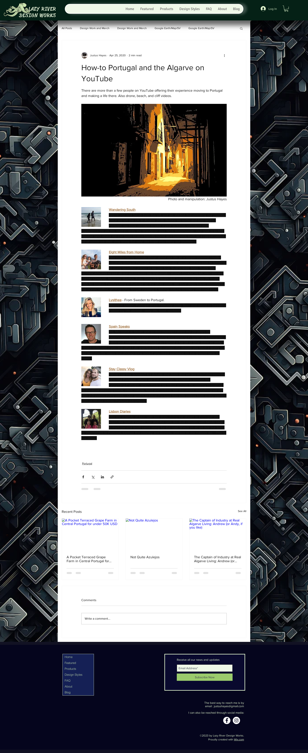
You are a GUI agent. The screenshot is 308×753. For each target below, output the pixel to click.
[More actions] (224, 55)
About (68, 686)
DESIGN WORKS (37, 15)
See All (242, 511)
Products (70, 669)
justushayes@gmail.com (229, 706)
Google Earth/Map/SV (168, 28)
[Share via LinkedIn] (102, 477)
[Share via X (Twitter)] (93, 477)
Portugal (87, 463)
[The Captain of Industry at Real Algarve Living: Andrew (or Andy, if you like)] (217, 534)
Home (68, 657)
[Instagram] (236, 720)
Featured (70, 663)
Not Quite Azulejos (145, 557)
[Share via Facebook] (83, 477)
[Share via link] (112, 477)
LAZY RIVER (42, 9)
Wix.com (239, 739)
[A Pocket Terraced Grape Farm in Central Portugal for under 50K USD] (90, 534)
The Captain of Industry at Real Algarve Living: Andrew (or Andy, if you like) (217, 559)
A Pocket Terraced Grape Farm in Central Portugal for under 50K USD (88, 559)
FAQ (68, 680)
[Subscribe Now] (205, 677)
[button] (286, 9)
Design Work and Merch (94, 28)
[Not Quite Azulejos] (154, 534)
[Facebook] (226, 720)
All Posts (67, 28)
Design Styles (73, 674)
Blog (68, 692)
